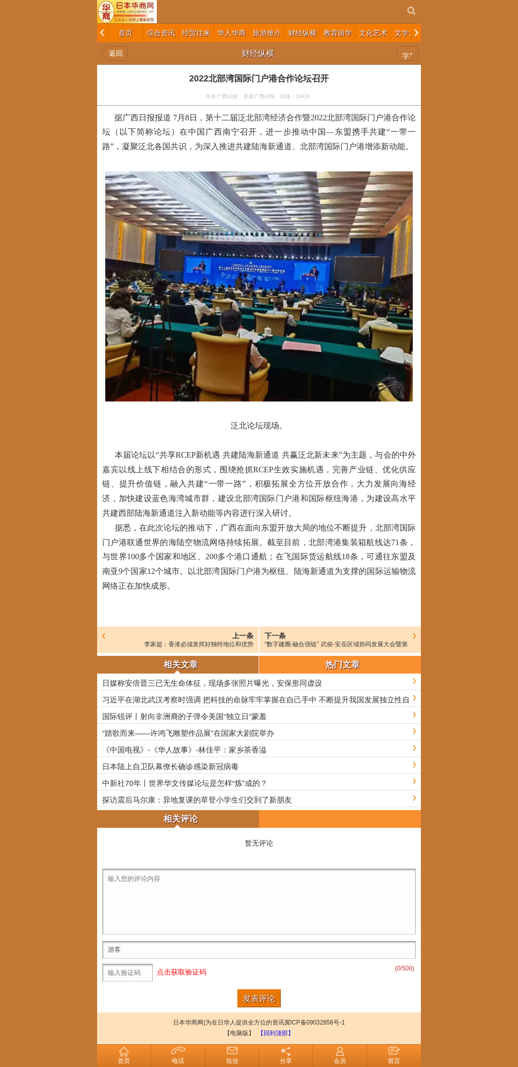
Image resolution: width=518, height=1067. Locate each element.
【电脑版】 (239, 1033)
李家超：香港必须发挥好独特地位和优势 (198, 644)
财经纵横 (258, 53)
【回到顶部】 (275, 1033)
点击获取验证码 (181, 972)
